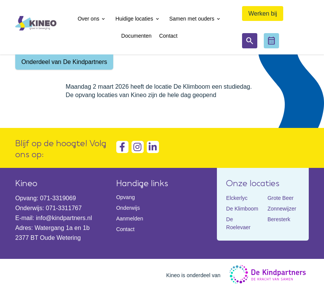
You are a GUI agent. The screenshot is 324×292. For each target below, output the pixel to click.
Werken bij (262, 13)
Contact (125, 229)
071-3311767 (64, 208)
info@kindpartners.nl (64, 218)
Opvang (125, 197)
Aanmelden (129, 218)
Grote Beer (281, 198)
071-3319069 (58, 198)
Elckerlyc (236, 198)
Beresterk (279, 219)
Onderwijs (128, 208)
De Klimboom (242, 209)
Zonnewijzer (282, 209)
